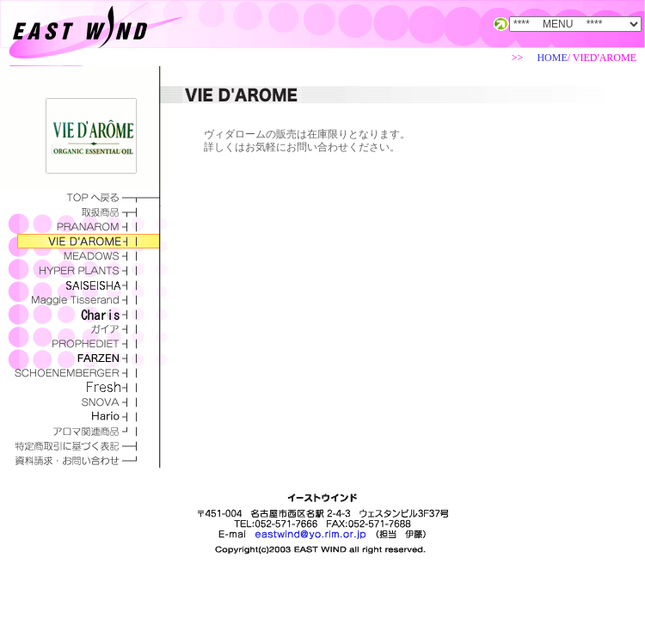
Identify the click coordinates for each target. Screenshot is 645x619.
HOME (552, 58)
